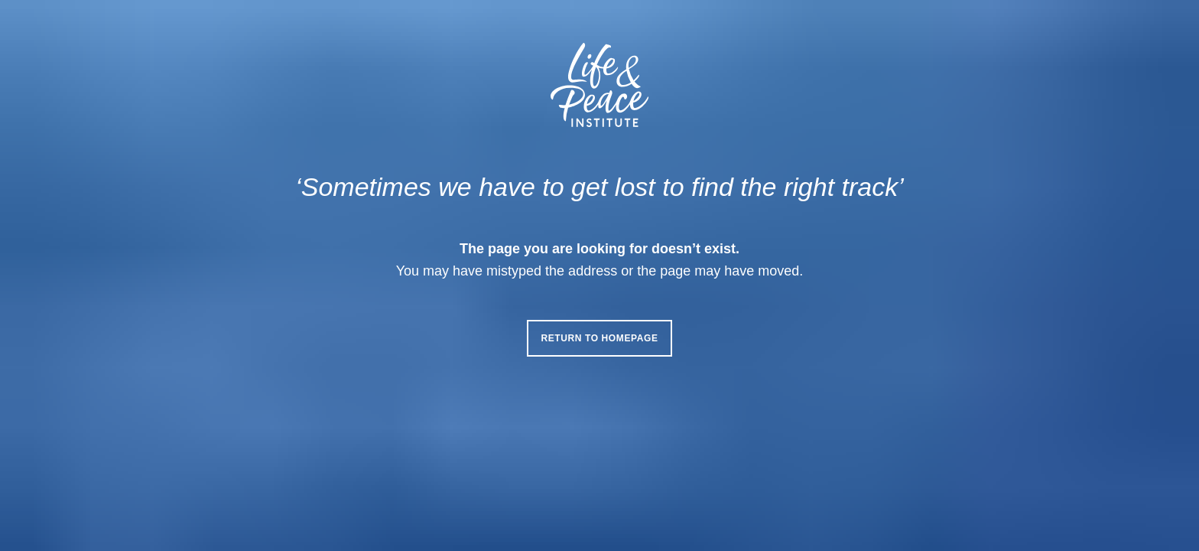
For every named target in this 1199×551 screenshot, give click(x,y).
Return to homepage (599, 338)
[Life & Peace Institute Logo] (599, 85)
